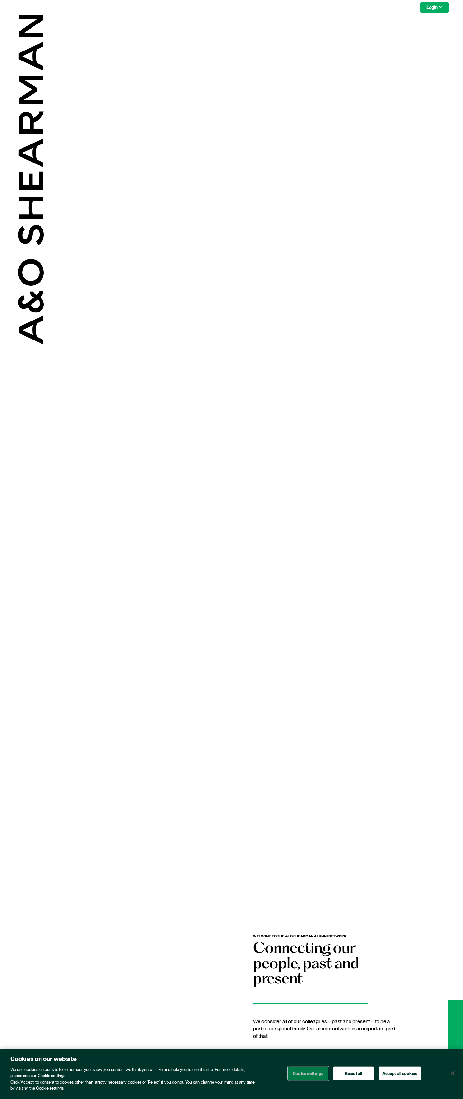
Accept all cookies (399, 1073)
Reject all (353, 1073)
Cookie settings (308, 1073)
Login (432, 7)
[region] (231, 1074)
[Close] (453, 1073)
